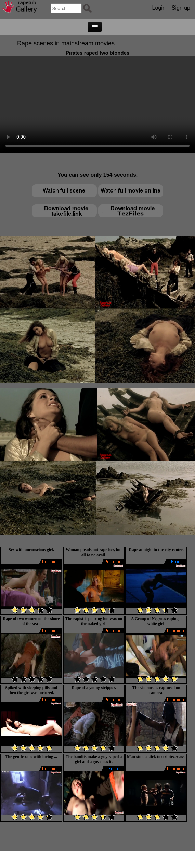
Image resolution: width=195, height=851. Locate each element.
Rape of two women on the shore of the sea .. (31, 621)
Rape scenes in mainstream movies (66, 43)
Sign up (181, 8)
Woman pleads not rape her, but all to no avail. (94, 552)
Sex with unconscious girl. (31, 549)
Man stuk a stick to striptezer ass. (156, 756)
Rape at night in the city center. (156, 549)
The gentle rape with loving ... (31, 756)
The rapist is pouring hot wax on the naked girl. (93, 621)
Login (159, 8)
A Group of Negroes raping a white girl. (156, 621)
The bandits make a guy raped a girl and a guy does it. (94, 759)
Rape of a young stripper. (94, 687)
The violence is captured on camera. (156, 690)
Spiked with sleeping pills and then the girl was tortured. (31, 690)
